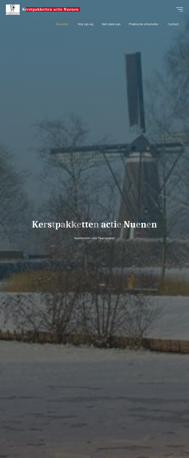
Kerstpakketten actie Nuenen (50, 9)
